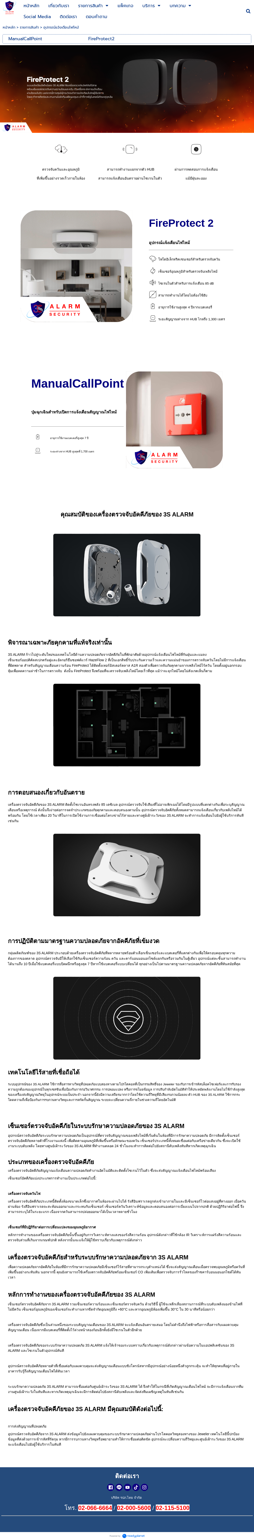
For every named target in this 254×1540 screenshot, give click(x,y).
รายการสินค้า (29, 27)
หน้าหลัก (9, 27)
